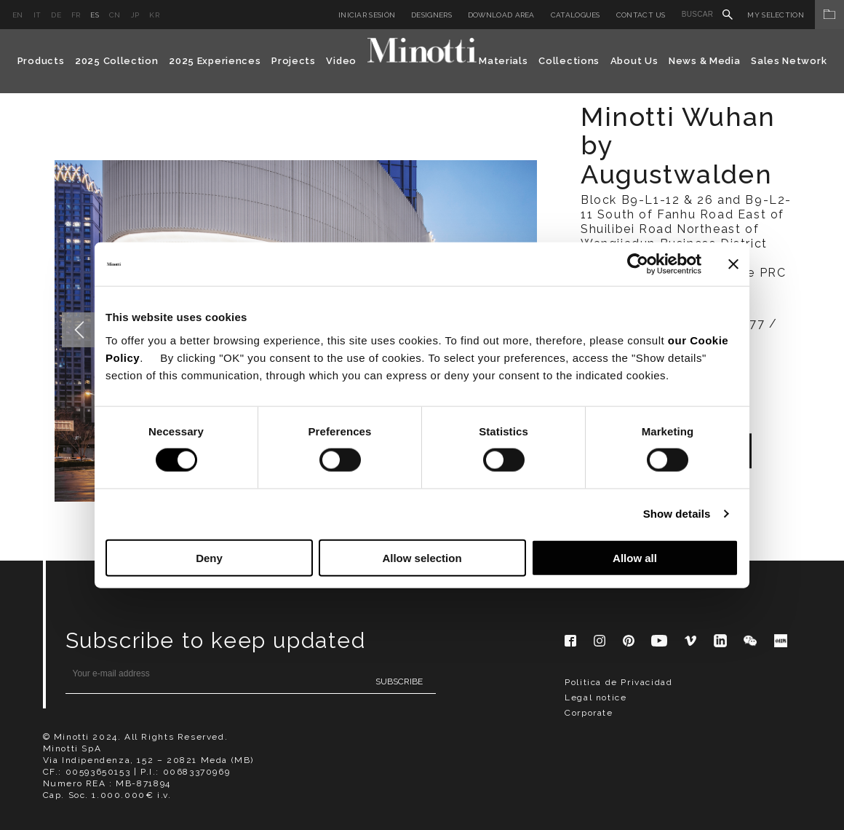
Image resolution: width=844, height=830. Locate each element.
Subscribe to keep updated (215, 640)
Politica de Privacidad (618, 682)
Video (341, 60)
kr (154, 15)
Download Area (501, 15)
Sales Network (789, 60)
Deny (209, 557)
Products (41, 60)
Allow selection (421, 557)
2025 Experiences (214, 60)
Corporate (589, 713)
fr (76, 15)
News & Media (704, 60)
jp (135, 15)
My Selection (795, 15)
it (37, 15)
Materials (503, 60)
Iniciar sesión (366, 15)
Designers (431, 15)
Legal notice (595, 697)
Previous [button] (79, 329)
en (17, 15)
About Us (634, 60)
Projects (293, 60)
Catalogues (575, 15)
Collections (569, 60)
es (94, 15)
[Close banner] (733, 264)
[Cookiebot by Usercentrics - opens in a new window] (637, 264)
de (56, 15)
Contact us (641, 15)
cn (115, 15)
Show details (677, 513)
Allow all (635, 557)
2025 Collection (117, 60)
